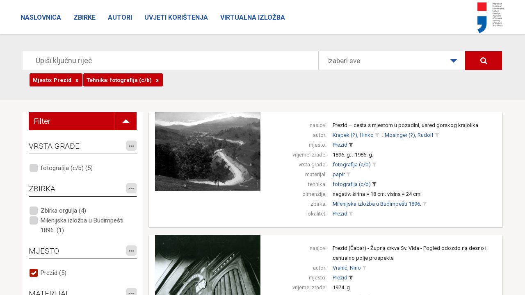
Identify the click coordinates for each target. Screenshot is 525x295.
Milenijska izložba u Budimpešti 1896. (377, 204)
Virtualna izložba (252, 17)
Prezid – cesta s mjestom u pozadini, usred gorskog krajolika (405, 125)
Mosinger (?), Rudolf (409, 135)
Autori (120, 17)
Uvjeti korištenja (176, 17)
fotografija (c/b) (352, 164)
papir (339, 174)
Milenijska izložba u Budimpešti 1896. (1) (82, 225)
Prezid (340, 145)
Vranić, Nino (347, 268)
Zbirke (84, 17)
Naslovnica (41, 17)
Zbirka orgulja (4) (63, 210)
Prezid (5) (53, 273)
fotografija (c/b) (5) (67, 168)
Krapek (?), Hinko (353, 135)
